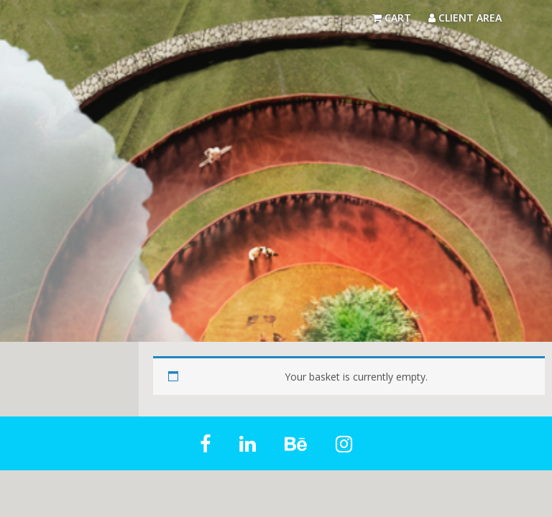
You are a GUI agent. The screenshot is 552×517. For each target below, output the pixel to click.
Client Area (465, 17)
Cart (391, 17)
